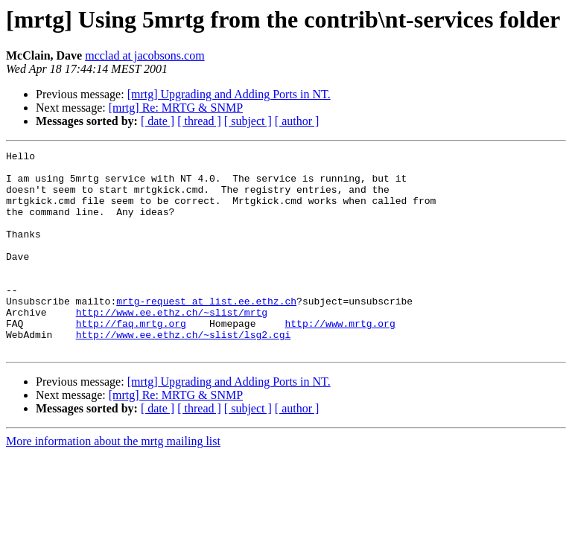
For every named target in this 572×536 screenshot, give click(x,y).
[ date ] (157, 121)
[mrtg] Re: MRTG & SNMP (176, 107)
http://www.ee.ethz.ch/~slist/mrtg (171, 345)
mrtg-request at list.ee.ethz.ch (206, 332)
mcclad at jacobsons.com (144, 55)
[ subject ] (248, 121)
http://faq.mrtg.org (131, 359)
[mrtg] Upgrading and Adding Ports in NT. (229, 94)
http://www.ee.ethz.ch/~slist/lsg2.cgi (183, 372)
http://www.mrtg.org (340, 359)
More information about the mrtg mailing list (113, 481)
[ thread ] (199, 121)
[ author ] (297, 121)
